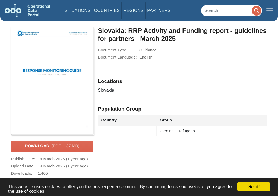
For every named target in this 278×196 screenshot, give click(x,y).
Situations (77, 10)
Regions (134, 10)
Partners (158, 10)
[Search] (231, 10)
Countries (107, 10)
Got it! (253, 186)
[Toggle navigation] (269, 10)
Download (52, 146)
